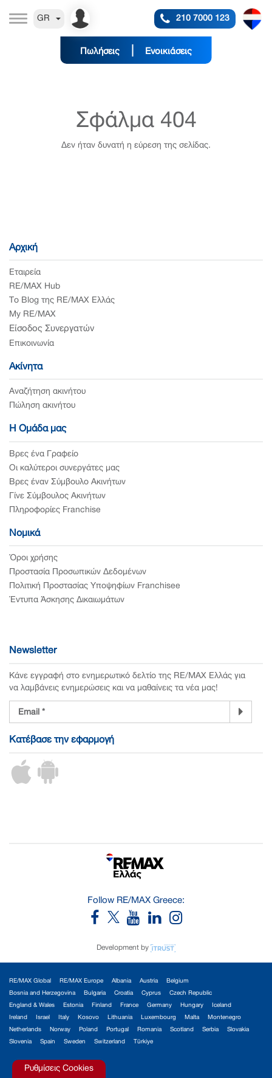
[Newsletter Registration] (119, 712)
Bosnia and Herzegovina (42, 993)
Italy (63, 1017)
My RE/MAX (32, 314)
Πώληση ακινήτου (42, 406)
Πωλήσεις (100, 51)
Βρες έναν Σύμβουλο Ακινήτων (67, 482)
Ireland (18, 1017)
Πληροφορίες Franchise (55, 510)
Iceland (221, 1005)
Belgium (177, 981)
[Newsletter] (240, 711)
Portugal (117, 1029)
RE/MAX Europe (81, 981)
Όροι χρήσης (33, 558)
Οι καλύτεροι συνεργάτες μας (64, 468)
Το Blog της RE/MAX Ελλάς (62, 300)
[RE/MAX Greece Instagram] (175, 921)
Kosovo (88, 1017)
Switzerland (109, 1042)
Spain (47, 1042)
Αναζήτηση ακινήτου (47, 392)
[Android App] (48, 782)
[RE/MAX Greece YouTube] (137, 921)
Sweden (75, 1042)
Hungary (191, 1005)
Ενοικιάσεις (168, 51)
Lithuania (119, 1017)
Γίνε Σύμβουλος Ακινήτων (57, 496)
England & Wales (32, 1005)
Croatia (123, 993)
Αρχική (23, 248)
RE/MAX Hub (34, 286)
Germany (159, 1005)
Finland (102, 1005)
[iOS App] (21, 782)
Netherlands (25, 1029)
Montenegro (224, 1017)
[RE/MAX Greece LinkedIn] (158, 921)
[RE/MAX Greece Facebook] (98, 921)
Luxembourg (158, 1017)
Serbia (210, 1029)
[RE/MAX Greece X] (114, 921)
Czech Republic (190, 993)
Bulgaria (95, 993)
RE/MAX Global (30, 981)
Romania (149, 1029)
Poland (88, 1029)
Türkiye (143, 1042)
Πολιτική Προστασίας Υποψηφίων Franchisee (94, 586)
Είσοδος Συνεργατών (51, 328)
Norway (60, 1029)
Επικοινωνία (31, 344)
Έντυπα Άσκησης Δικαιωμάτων (66, 600)
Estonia (73, 1005)
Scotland (182, 1029)
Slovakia (238, 1029)
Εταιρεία (25, 272)
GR (49, 18)
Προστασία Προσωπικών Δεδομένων (77, 572)
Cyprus (151, 993)
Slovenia (20, 1042)
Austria (149, 981)
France (129, 1005)
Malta (192, 1017)
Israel (43, 1017)
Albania (121, 981)
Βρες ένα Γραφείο (43, 454)
